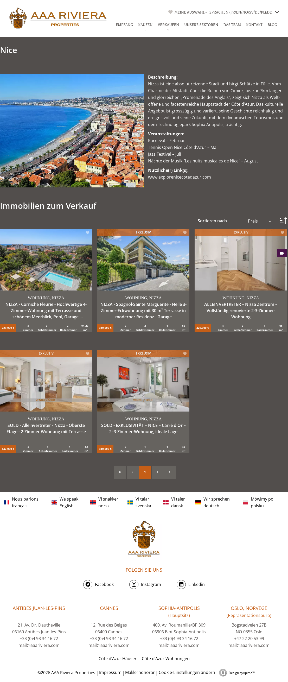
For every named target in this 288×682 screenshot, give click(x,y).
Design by (242, 673)
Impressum (110, 672)
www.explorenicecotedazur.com (179, 177)
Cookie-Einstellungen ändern (187, 672)
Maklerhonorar (140, 672)
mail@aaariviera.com (39, 645)
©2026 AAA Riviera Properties (65, 672)
